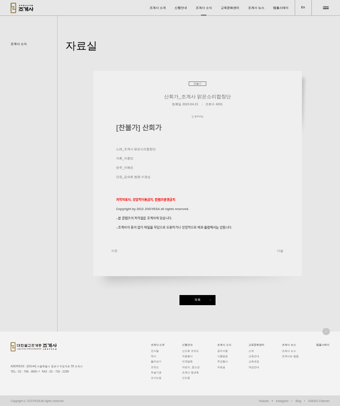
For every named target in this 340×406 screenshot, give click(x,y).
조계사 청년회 (190, 372)
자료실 (221, 367)
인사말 (155, 350)
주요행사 (222, 361)
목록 (197, 300)
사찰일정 (222, 356)
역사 (153, 356)
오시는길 (156, 377)
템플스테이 (281, 8)
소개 (251, 350)
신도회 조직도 (190, 350)
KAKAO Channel (318, 400)
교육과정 (254, 361)
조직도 (155, 367)
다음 (280, 251)
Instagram (282, 400)
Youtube (264, 400)
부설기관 (156, 372)
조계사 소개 (158, 8)
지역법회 (187, 361)
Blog (298, 400)
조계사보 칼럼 (290, 356)
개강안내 (254, 367)
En (303, 7)
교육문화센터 (230, 8)
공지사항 (222, 350)
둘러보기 (156, 361)
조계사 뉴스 (256, 8)
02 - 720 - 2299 (59, 371)
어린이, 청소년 (191, 367)
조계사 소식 (204, 8)
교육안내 (254, 356)
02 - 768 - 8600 (27, 371)
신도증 (186, 377)
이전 (114, 251)
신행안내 (181, 8)
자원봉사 (187, 356)
